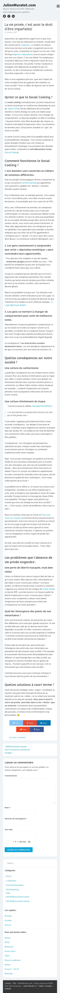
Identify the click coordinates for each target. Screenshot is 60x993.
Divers (8, 876)
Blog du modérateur (13, 960)
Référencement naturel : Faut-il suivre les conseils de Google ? (17, 749)
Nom (7, 807)
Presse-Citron (10, 951)
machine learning (28, 183)
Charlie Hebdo (48, 589)
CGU (14, 983)
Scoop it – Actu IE (12, 969)
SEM (8, 893)
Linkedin (8, 989)
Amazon (8, 925)
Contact (8, 983)
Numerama (9, 947)
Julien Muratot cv (30, 986)
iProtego (8, 916)
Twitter (41, 986)
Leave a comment (17, 737)
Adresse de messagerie (16, 818)
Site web (8, 829)
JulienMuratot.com (19, 5)
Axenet (7, 965)
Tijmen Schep (13, 108)
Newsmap (9, 974)
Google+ (48, 986)
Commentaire (11, 776)
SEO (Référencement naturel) (18, 901)
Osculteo (8, 920)
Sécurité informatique (14, 885)
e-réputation (11, 881)
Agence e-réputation (22, 54)
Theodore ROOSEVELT (42, 406)
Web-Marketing (12, 889)
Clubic (7, 956)
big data (25, 45)
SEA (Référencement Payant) (17, 897)
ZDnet (7, 942)
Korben (7, 938)
